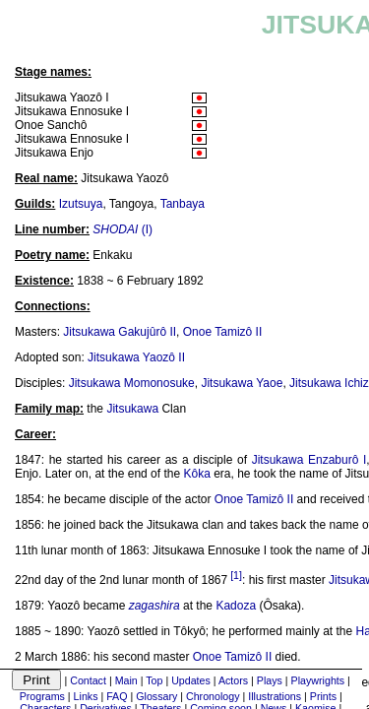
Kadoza (235, 605)
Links (86, 696)
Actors (233, 680)
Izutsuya (81, 204)
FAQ (116, 696)
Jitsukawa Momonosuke (132, 383)
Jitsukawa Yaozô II (136, 357)
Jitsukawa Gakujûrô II (119, 332)
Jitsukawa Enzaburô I (309, 460)
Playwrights (317, 680)
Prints (323, 696)
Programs (42, 696)
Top (154, 680)
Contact (88, 680)
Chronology (213, 696)
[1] (236, 575)
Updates (191, 680)
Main (126, 680)
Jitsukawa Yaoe (241, 383)
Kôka (196, 474)
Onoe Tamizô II (222, 332)
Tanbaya (182, 204)
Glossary (156, 696)
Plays (269, 680)
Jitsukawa (132, 409)
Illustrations (274, 696)
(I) (122, 229)
